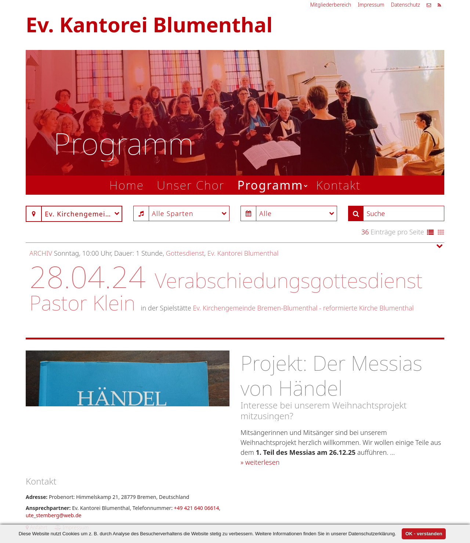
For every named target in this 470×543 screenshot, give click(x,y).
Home (126, 185)
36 (365, 231)
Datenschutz (405, 4)
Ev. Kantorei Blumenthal (243, 253)
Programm (270, 185)
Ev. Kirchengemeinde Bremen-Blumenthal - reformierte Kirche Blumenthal (303, 307)
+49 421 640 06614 (196, 507)
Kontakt (338, 185)
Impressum (371, 4)
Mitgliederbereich (330, 4)
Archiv (40, 253)
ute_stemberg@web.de (54, 515)
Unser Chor (190, 185)
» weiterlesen (260, 462)
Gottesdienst (185, 253)
